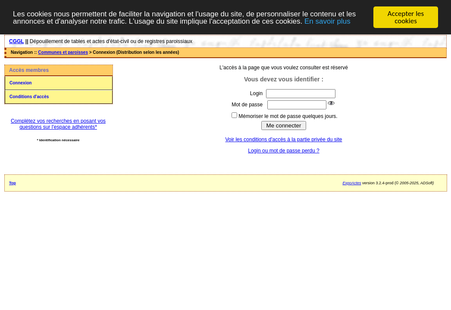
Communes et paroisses (63, 52)
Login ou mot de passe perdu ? (283, 151)
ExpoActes (351, 183)
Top (12, 183)
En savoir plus (327, 21)
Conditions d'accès (29, 96)
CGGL (16, 41)
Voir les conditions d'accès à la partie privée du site (283, 139)
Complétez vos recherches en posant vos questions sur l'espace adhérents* (58, 124)
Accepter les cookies (406, 17)
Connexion (20, 83)
